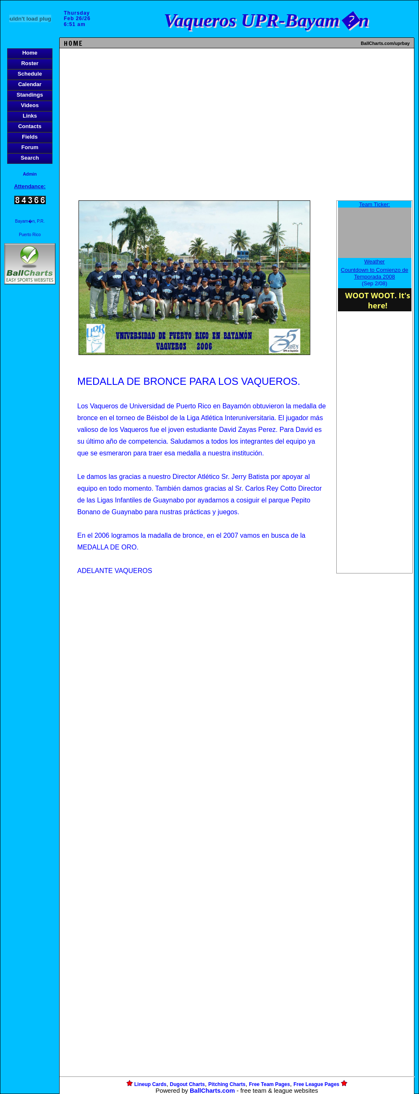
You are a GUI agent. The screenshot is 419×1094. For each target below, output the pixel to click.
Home (29, 53)
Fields (30, 137)
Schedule (30, 74)
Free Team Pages (269, 1084)
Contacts (30, 126)
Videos (30, 105)
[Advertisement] (30, 431)
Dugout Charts (187, 1084)
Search (30, 158)
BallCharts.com (212, 1090)
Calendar (30, 84)
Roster (29, 63)
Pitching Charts (227, 1084)
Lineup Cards (150, 1084)
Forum (29, 147)
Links (30, 116)
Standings (30, 95)
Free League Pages (316, 1084)
